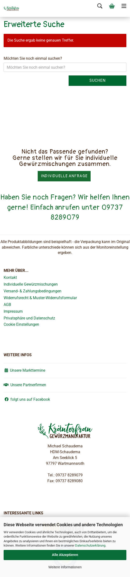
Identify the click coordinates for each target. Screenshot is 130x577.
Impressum (13, 311)
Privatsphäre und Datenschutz (29, 318)
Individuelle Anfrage (64, 176)
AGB (7, 304)
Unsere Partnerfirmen (25, 385)
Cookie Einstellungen (21, 324)
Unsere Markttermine (24, 370)
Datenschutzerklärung (90, 545)
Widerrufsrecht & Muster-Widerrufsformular (40, 298)
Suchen (97, 80)
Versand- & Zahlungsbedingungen (32, 291)
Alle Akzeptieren (65, 555)
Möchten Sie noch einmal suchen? (33, 58)
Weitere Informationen (64, 567)
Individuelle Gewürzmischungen (31, 284)
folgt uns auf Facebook (27, 399)
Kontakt (10, 277)
